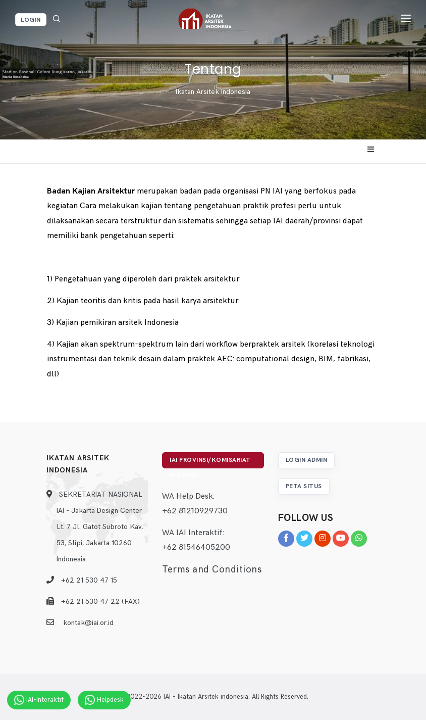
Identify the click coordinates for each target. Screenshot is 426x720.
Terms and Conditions (211, 569)
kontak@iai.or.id (88, 622)
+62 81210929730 (195, 511)
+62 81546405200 (196, 547)
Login (31, 20)
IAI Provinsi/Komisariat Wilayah (210, 462)
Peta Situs (304, 486)
